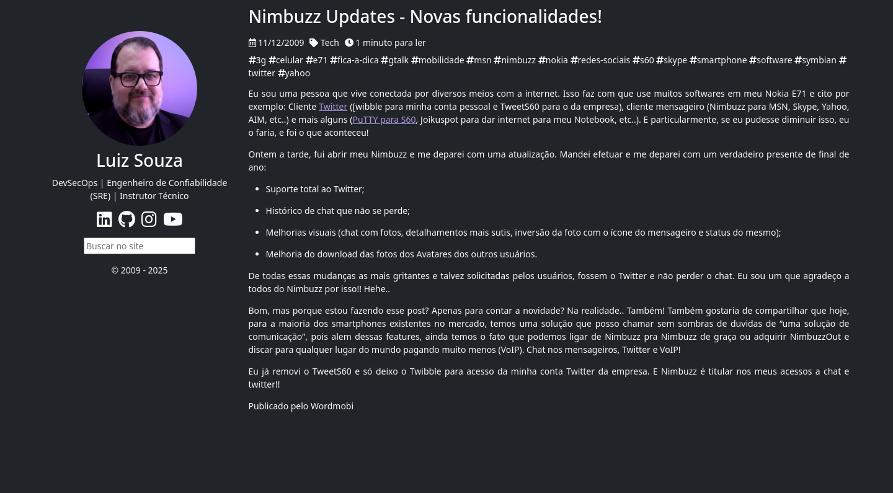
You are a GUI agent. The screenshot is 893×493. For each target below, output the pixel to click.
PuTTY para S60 (384, 119)
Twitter (333, 106)
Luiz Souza (139, 160)
